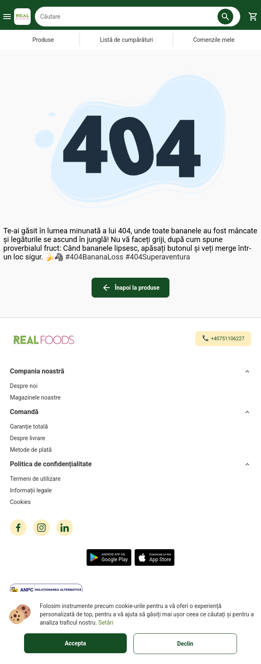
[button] (225, 17)
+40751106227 (227, 339)
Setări (105, 622)
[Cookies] (130, 502)
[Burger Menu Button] (7, 16)
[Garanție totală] (130, 426)
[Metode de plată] (130, 450)
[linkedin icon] (64, 527)
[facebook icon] (18, 527)
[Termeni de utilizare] (130, 479)
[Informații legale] (130, 490)
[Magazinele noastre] (130, 397)
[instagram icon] (41, 527)
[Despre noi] (130, 386)
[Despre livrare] (130, 438)
